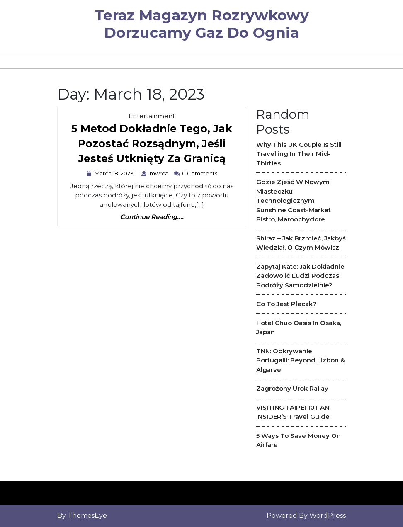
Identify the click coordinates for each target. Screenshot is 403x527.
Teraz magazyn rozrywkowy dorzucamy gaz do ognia (202, 23)
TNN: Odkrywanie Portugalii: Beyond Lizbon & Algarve (300, 360)
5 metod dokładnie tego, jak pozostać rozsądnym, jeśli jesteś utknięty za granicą (151, 145)
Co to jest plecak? (286, 304)
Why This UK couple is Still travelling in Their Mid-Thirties (299, 154)
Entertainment (152, 116)
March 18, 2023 (115, 173)
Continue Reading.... (152, 217)
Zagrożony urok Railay (292, 388)
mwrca (160, 173)
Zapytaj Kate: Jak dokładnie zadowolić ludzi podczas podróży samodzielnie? (300, 275)
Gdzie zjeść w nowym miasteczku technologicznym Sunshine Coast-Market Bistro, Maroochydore (293, 200)
